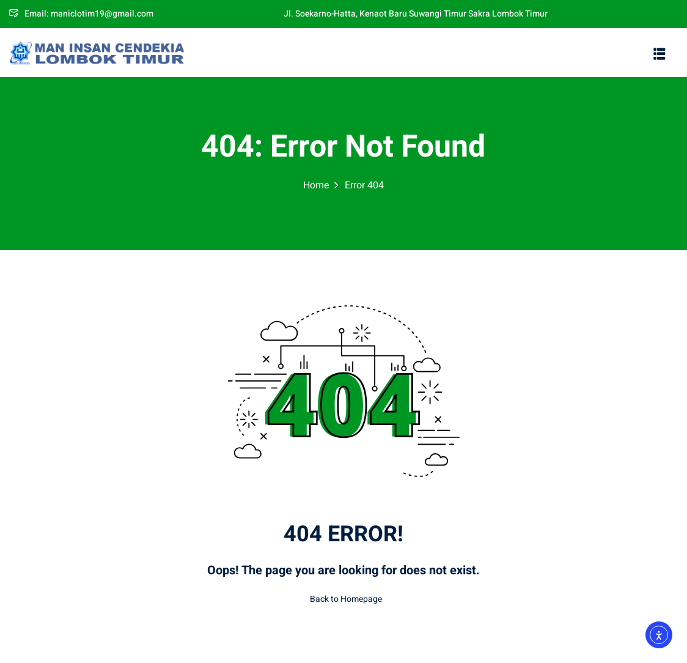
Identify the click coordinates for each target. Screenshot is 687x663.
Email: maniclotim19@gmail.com (81, 13)
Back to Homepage (343, 599)
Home (316, 185)
